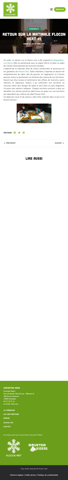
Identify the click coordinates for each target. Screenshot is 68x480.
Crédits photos (30, 475)
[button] (51, 9)
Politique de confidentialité (48, 475)
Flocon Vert (24, 71)
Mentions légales (16, 475)
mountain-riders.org (10, 404)
